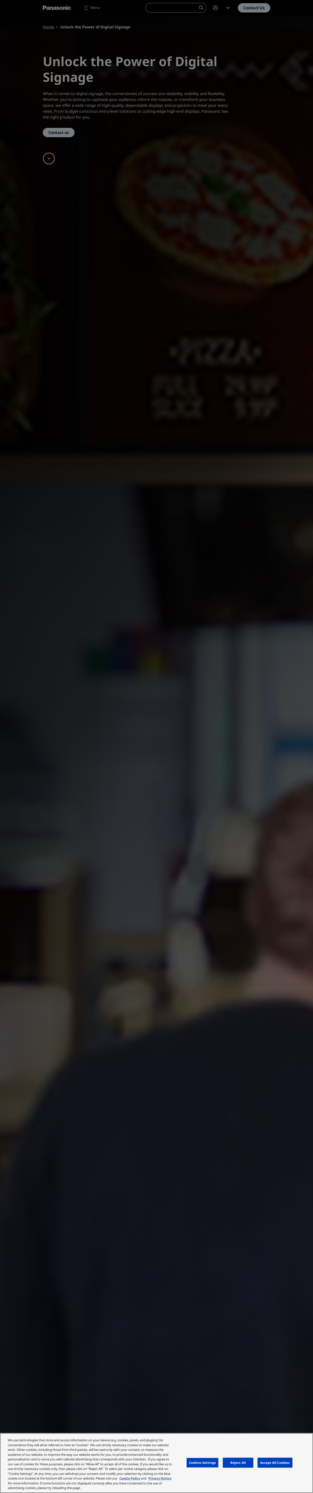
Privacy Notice (159, 1478)
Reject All (238, 1462)
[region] (156, 1463)
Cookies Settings (202, 1462)
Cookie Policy (129, 1478)
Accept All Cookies (275, 1462)
